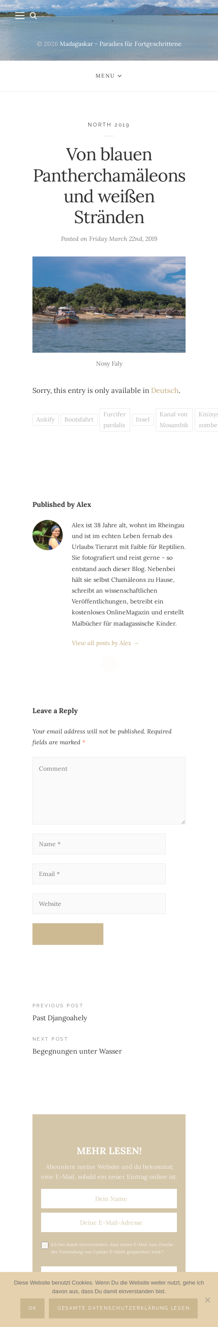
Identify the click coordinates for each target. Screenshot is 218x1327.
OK (33, 1308)
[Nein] (207, 1299)
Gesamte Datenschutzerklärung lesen (124, 1308)
